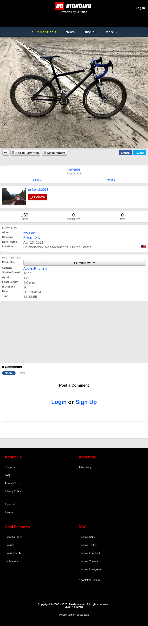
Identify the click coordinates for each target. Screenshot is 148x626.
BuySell (90, 32)
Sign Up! (10, 504)
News (70, 32)
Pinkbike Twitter (88, 545)
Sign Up (86, 402)
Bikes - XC (31, 238)
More (110, 32)
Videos (17, 561)
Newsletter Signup (89, 580)
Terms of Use (12, 483)
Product (9, 545)
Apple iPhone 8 (35, 268)
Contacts (10, 467)
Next (110, 180)
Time (23, 373)
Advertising (85, 467)
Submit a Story (13, 537)
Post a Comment (74, 385)
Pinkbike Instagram (90, 569)
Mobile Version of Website (74, 614)
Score (9, 373)
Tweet (139, 153)
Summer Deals (45, 32)
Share (125, 153)
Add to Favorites (27, 153)
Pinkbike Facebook (90, 553)
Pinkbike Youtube (89, 561)
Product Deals (13, 553)
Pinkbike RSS (87, 537)
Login (58, 402)
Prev (38, 180)
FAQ (7, 475)
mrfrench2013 (38, 189)
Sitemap (9, 512)
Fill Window (82, 263)
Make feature (56, 153)
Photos (9, 561)
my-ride (29, 233)
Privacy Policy (13, 491)
